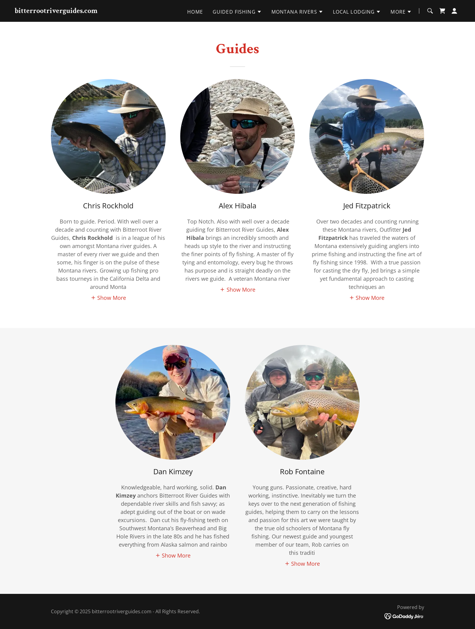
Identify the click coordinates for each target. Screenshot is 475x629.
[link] (56, 11)
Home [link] (195, 11)
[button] (237, 11)
